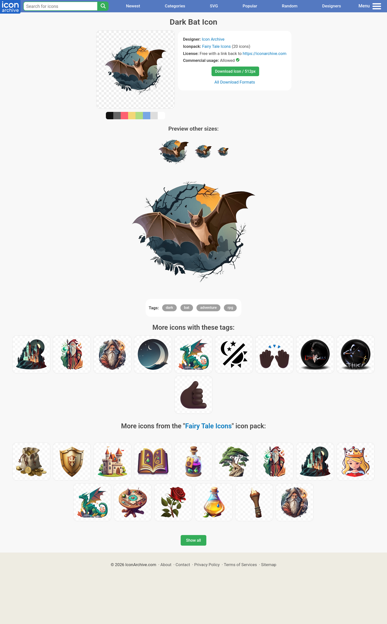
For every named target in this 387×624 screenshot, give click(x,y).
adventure (208, 307)
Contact (182, 564)
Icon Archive (213, 39)
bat (187, 307)
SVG (214, 5)
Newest (133, 5)
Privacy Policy (207, 564)
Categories (175, 5)
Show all (193, 540)
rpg (230, 307)
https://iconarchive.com (264, 53)
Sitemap (268, 564)
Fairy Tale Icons (216, 46)
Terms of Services (240, 564)
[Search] (103, 6)
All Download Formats (234, 82)
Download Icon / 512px (235, 71)
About (166, 564)
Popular (250, 5)
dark (169, 307)
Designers (331, 5)
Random (289, 5)
